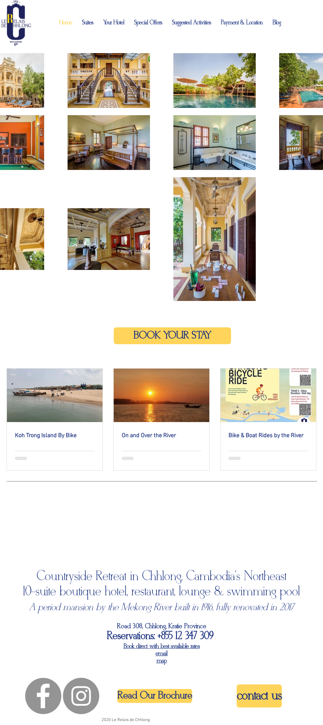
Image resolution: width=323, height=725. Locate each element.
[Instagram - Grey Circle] (81, 696)
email (161, 653)
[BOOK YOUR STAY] (172, 335)
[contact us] (259, 696)
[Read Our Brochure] (154, 696)
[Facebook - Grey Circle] (43, 696)
